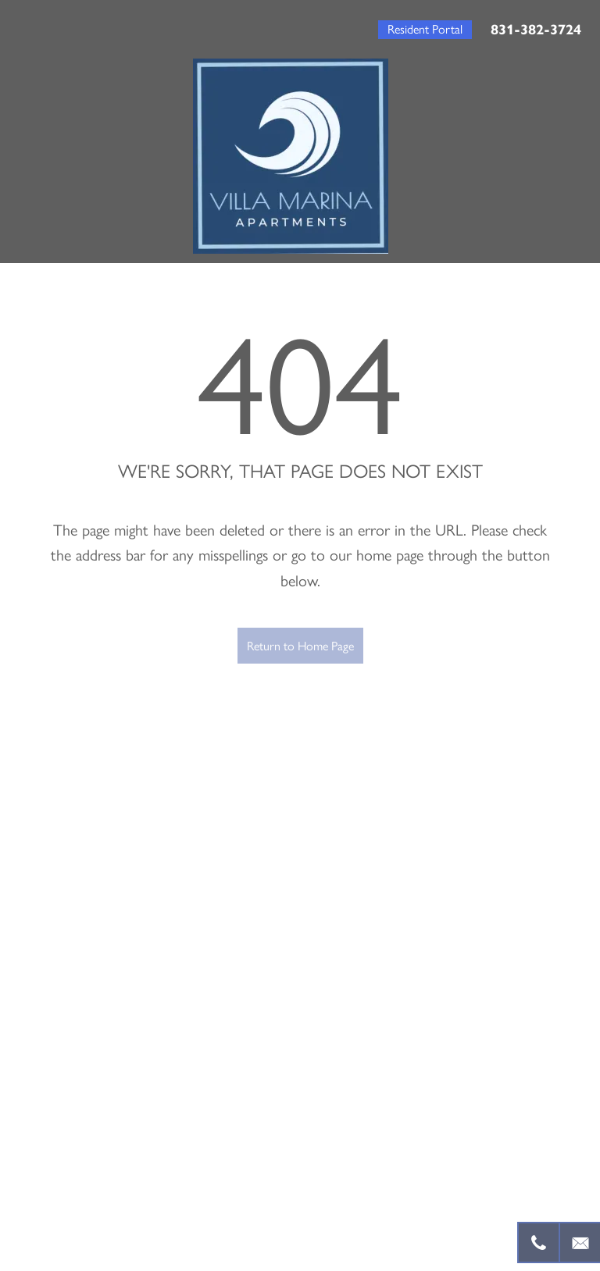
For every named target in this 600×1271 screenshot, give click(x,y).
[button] (425, 29)
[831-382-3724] (538, 1242)
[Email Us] (579, 1242)
